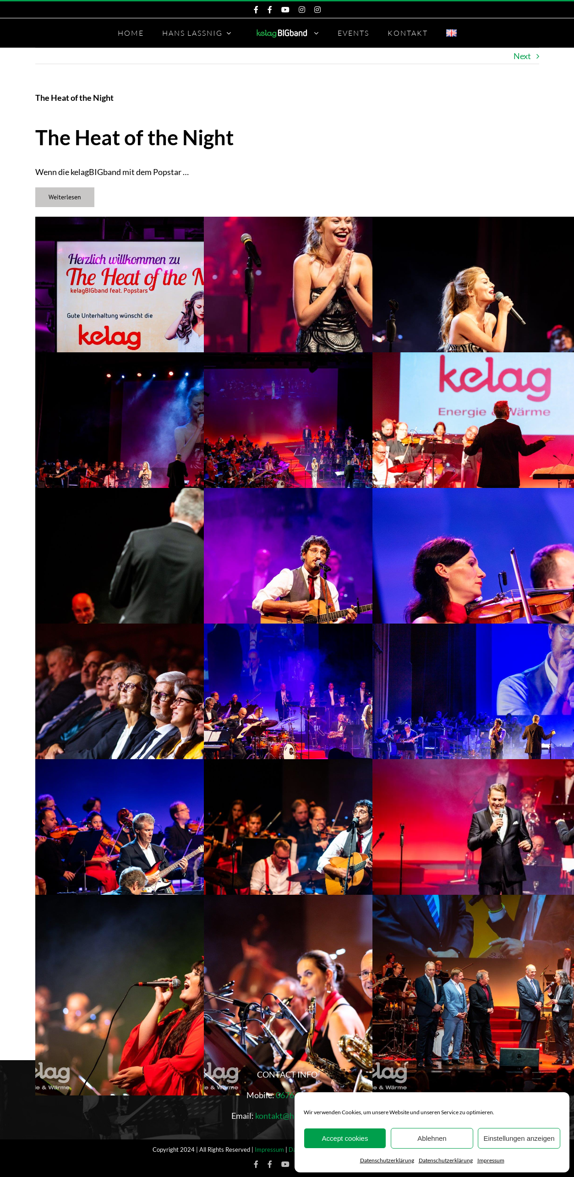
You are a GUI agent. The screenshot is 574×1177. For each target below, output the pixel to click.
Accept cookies (345, 1138)
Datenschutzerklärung (387, 1160)
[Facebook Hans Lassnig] (270, 9)
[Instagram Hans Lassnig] (317, 9)
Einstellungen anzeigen (518, 1138)
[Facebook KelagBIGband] (256, 9)
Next (522, 56)
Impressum (490, 1160)
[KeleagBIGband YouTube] (285, 9)
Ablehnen (431, 1138)
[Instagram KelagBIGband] (302, 9)
